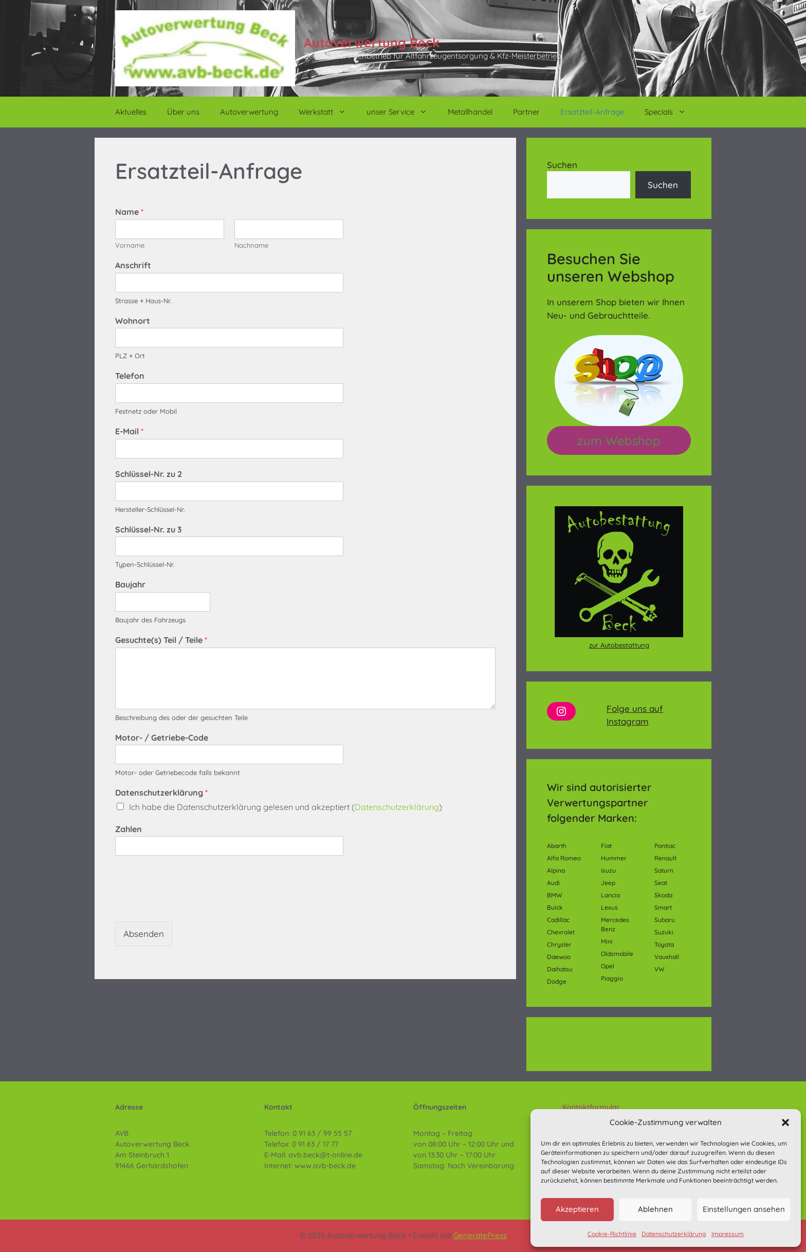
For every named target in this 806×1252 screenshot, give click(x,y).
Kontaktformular (591, 1107)
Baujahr (130, 584)
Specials (670, 112)
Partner (526, 112)
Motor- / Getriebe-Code (161, 737)
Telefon (129, 376)
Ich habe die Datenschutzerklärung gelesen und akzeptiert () (285, 807)
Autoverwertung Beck (371, 42)
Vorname (129, 245)
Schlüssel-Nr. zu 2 (148, 474)
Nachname (251, 245)
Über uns (183, 112)
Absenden (143, 933)
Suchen (562, 164)
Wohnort (132, 321)
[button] (785, 1122)
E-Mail (129, 431)
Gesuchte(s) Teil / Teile (161, 640)
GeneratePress (480, 1235)
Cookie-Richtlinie (612, 1234)
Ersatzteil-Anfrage (592, 112)
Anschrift (133, 265)
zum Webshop (619, 440)
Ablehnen (655, 1209)
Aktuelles (130, 112)
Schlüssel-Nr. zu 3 (148, 529)
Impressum (727, 1234)
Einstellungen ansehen (744, 1209)
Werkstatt (327, 112)
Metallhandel (470, 112)
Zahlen (128, 829)
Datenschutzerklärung (674, 1234)
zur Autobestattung (619, 645)
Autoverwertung (249, 112)
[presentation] (193, 904)
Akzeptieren (577, 1209)
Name (129, 212)
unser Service (402, 112)
